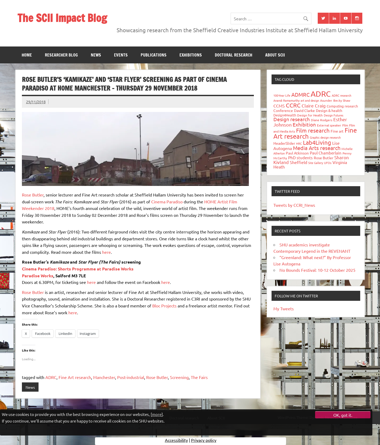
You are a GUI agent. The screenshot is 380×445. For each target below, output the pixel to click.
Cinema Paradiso (167, 201)
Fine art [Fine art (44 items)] (337, 131)
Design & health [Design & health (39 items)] (329, 110)
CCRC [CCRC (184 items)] (293, 105)
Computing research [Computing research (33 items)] (342, 106)
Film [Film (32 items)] (345, 125)
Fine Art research (75, 377)
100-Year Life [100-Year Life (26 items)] (281, 95)
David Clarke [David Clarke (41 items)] (304, 110)
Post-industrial (130, 377)
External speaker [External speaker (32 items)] (329, 125)
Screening (179, 377)
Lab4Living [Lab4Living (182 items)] (317, 142)
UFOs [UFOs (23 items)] (327, 163)
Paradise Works (37, 275)
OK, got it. (342, 415)
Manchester (104, 377)
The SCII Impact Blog (62, 17)
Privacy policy (203, 441)
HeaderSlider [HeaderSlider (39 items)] (284, 143)
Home (27, 55)
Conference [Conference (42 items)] (283, 110)
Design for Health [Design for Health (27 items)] (310, 115)
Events (121, 55)
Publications (154, 55)
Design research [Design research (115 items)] (291, 119)
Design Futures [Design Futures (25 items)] (333, 115)
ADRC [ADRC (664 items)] (321, 93)
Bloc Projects (164, 305)
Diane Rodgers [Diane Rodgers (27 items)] (321, 120)
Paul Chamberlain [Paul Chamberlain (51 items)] (325, 152)
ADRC (50, 377)
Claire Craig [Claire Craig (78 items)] (314, 105)
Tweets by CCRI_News (294, 205)
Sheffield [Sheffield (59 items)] (298, 162)
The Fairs (199, 377)
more (157, 414)
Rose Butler (33, 194)
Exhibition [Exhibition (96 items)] (304, 124)
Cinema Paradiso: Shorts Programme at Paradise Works (78, 268)
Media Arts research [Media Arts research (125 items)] (316, 147)
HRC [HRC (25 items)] (299, 143)
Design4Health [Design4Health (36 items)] (284, 115)
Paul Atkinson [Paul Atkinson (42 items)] (297, 153)
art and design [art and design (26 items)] (310, 100)
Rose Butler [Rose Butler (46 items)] (323, 157)
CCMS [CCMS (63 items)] (279, 105)
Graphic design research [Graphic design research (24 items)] (325, 137)
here (106, 252)
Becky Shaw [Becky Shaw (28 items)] (341, 100)
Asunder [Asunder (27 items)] (326, 100)
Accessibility (176, 441)
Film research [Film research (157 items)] (313, 130)
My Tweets (283, 308)
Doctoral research (233, 55)
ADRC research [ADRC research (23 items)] (341, 95)
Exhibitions (190, 55)
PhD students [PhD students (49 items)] (300, 157)
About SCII (275, 55)
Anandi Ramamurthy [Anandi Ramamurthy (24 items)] (286, 100)
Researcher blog (61, 55)
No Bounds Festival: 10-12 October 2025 (317, 270)
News (96, 55)
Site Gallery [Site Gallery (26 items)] (315, 163)
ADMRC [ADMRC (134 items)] (300, 94)
